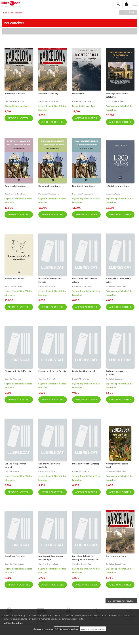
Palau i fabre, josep (13, 286)
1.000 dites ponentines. (118, 186)
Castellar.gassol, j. (13, 471)
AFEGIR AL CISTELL (19, 118)
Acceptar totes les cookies (93, 629)
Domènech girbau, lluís (15, 194)
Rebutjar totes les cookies (66, 629)
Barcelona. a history (48, 93)
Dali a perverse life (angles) (85, 463)
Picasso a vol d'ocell (14, 278)
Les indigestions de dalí (83, 371)
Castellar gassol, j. (114, 379)
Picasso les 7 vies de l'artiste (52, 371)
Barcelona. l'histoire (15, 556)
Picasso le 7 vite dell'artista (18, 371)
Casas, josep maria (114, 101)
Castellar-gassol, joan (14, 101)
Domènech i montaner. (16, 186)
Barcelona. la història (15, 93)
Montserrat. (78, 93)
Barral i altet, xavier (81, 379)
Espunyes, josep (113, 194)
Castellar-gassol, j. (46, 286)
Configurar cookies (43, 629)
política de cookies (13, 623)
